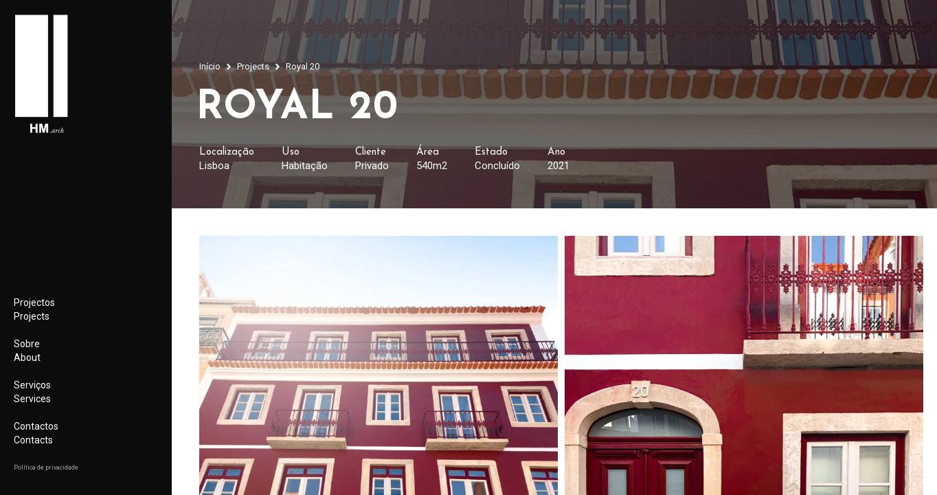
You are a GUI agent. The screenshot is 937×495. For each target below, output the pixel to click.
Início (210, 66)
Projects (253, 66)
